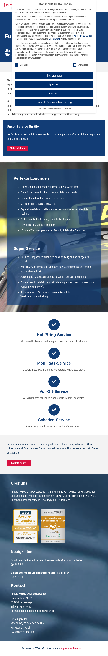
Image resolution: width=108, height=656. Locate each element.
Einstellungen (54, 39)
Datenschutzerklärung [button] (55, 109)
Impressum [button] (67, 109)
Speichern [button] (54, 84)
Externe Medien (82, 64)
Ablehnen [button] (54, 93)
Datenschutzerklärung (83, 36)
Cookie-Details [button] (42, 109)
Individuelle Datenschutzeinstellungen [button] (54, 102)
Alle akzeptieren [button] (54, 75)
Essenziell (21, 64)
